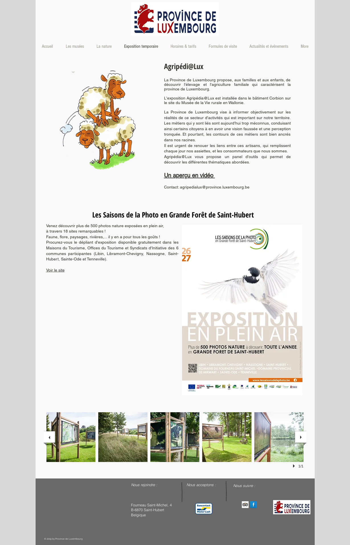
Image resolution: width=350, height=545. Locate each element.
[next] (300, 437)
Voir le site (55, 270)
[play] (294, 466)
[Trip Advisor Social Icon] (245, 504)
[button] (71, 437)
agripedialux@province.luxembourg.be (214, 187)
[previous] (49, 437)
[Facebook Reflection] (253, 504)
